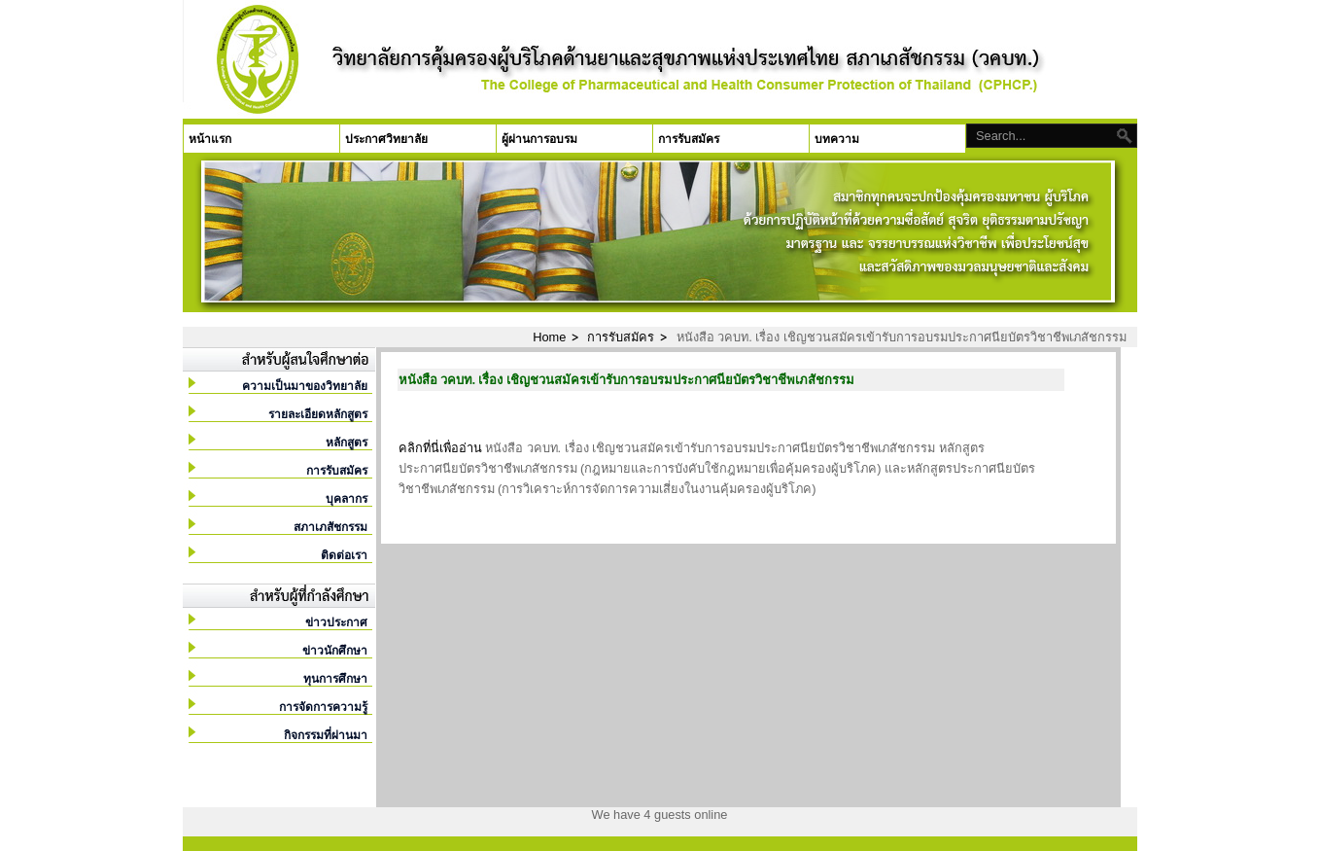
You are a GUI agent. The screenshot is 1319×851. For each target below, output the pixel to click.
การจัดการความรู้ (323, 707)
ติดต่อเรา (344, 555)
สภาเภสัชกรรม (330, 527)
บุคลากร (346, 499)
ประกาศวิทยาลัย (386, 139)
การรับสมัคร (688, 139)
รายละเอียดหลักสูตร (317, 414)
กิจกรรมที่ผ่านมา (325, 735)
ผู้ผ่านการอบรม (539, 139)
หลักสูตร (346, 442)
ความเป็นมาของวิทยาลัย (304, 386)
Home (549, 337)
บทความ (837, 139)
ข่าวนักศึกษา (334, 650)
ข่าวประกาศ (336, 622)
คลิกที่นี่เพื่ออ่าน (440, 448)
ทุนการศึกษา (335, 679)
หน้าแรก (210, 139)
